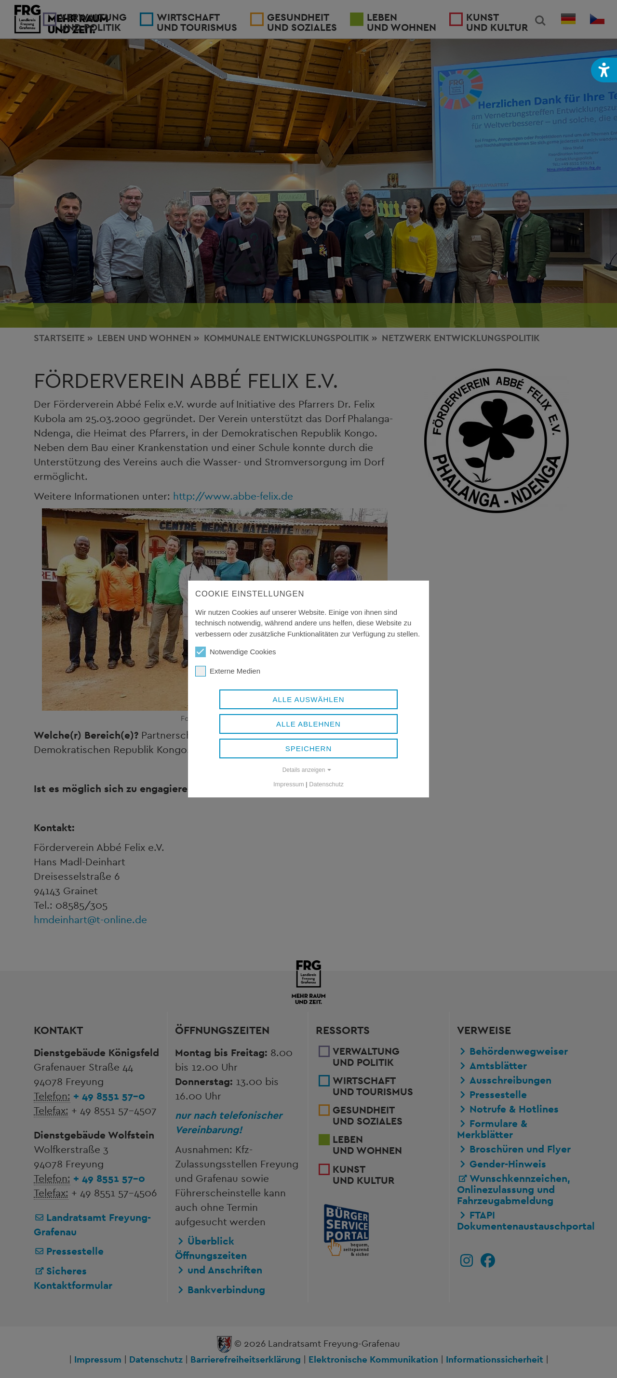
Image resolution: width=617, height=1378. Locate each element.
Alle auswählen (308, 699)
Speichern (308, 748)
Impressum (288, 784)
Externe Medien (227, 671)
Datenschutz (326, 784)
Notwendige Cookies (235, 652)
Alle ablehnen (308, 724)
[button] (604, 70)
